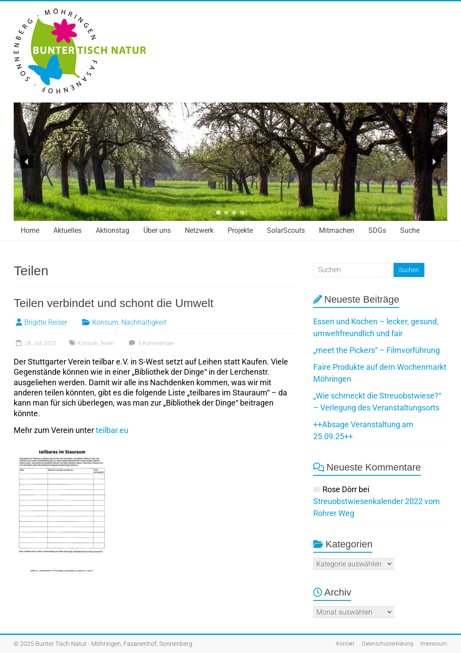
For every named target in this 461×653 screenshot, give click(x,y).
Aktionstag (112, 230)
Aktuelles (67, 230)
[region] (230, 162)
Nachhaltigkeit (143, 322)
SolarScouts (286, 230)
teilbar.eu (112, 430)
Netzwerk (199, 230)
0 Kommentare (150, 343)
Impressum (433, 644)
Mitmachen (336, 230)
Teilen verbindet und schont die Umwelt (113, 303)
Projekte (240, 230)
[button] (27, 161)
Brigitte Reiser (45, 322)
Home (30, 230)
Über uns (157, 230)
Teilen (107, 343)
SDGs (377, 230)
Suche (410, 230)
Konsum (105, 322)
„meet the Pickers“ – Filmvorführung (376, 350)
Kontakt (345, 644)
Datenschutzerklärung (387, 644)
